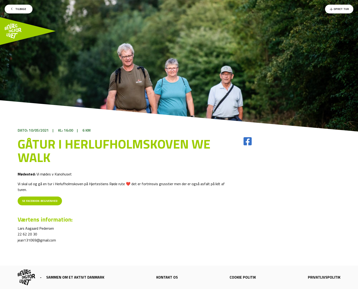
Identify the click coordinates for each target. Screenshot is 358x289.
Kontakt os (167, 277)
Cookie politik (243, 277)
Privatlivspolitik (324, 277)
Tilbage (18, 9)
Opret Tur (339, 9)
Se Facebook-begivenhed (40, 201)
